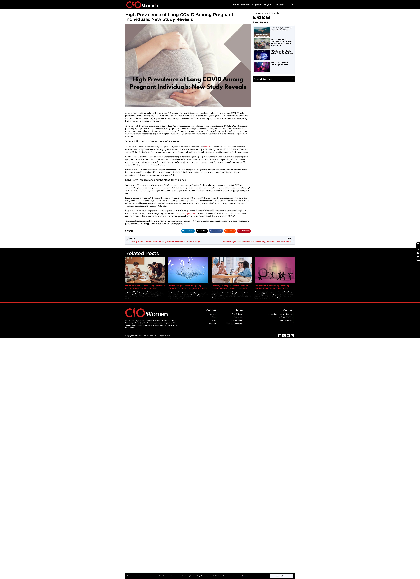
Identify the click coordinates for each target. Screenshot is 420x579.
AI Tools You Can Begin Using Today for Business (282, 52)
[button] (292, 4)
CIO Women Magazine (147, 335)
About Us (245, 4)
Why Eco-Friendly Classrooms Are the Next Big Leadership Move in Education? (281, 42)
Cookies (245, 576)
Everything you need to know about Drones (281, 29)
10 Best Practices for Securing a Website (279, 64)
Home (236, 4)
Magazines (257, 4)
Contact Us (279, 4)
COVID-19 (208, 146)
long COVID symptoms (186, 213)
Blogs (267, 5)
